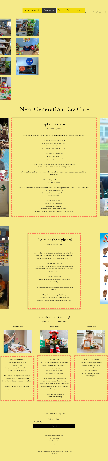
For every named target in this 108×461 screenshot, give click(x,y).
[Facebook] (105, 12)
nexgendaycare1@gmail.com (54, 436)
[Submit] (54, 426)
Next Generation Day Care (54, 413)
